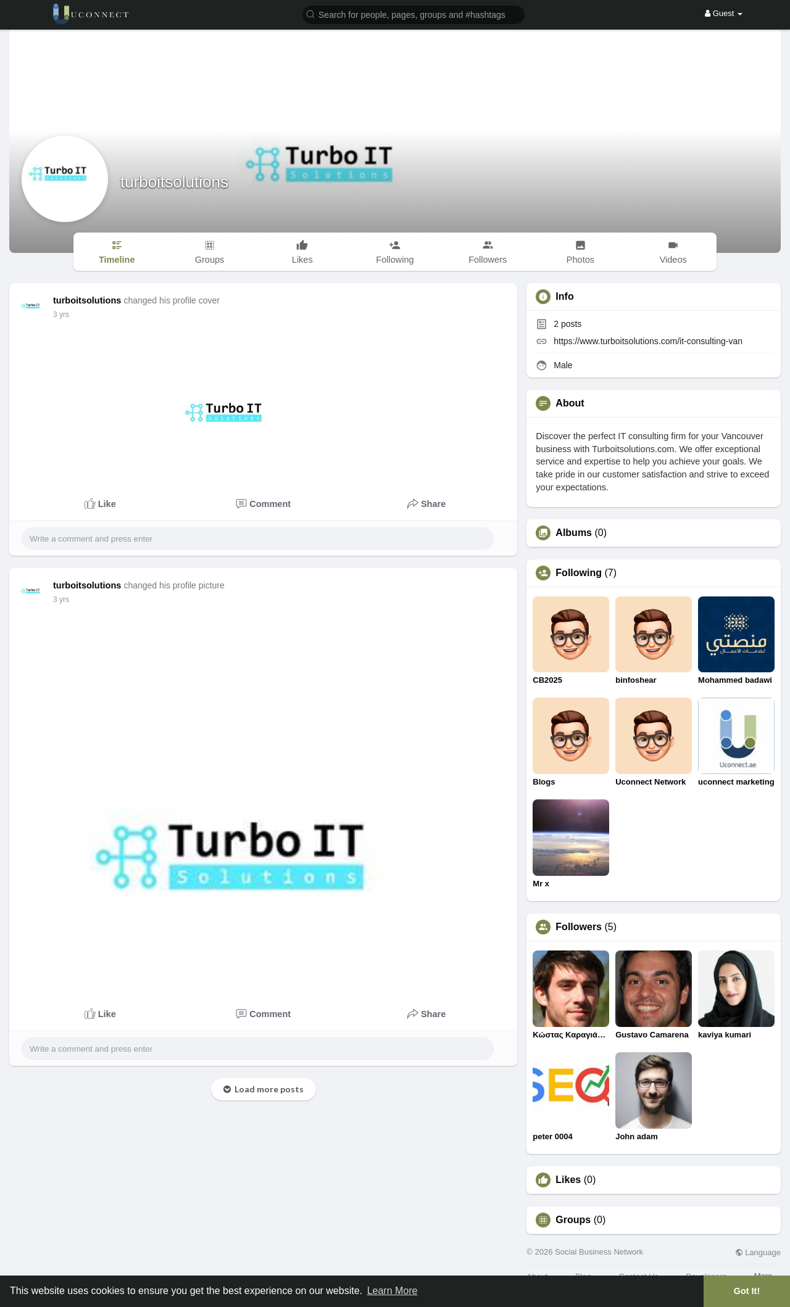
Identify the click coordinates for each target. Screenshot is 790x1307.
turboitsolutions (174, 182)
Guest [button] (723, 13)
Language (758, 1252)
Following (578, 573)
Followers (578, 927)
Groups (573, 1220)
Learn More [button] (392, 1290)
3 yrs (61, 314)
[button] (413, 14)
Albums (573, 533)
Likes (568, 1180)
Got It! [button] (747, 1291)
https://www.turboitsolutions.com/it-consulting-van (648, 341)
